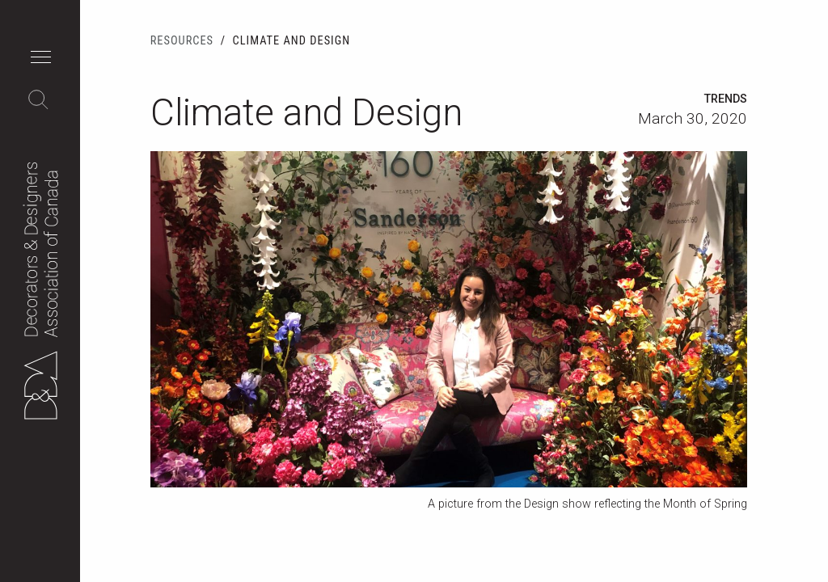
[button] (45, 59)
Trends (725, 99)
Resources (181, 41)
